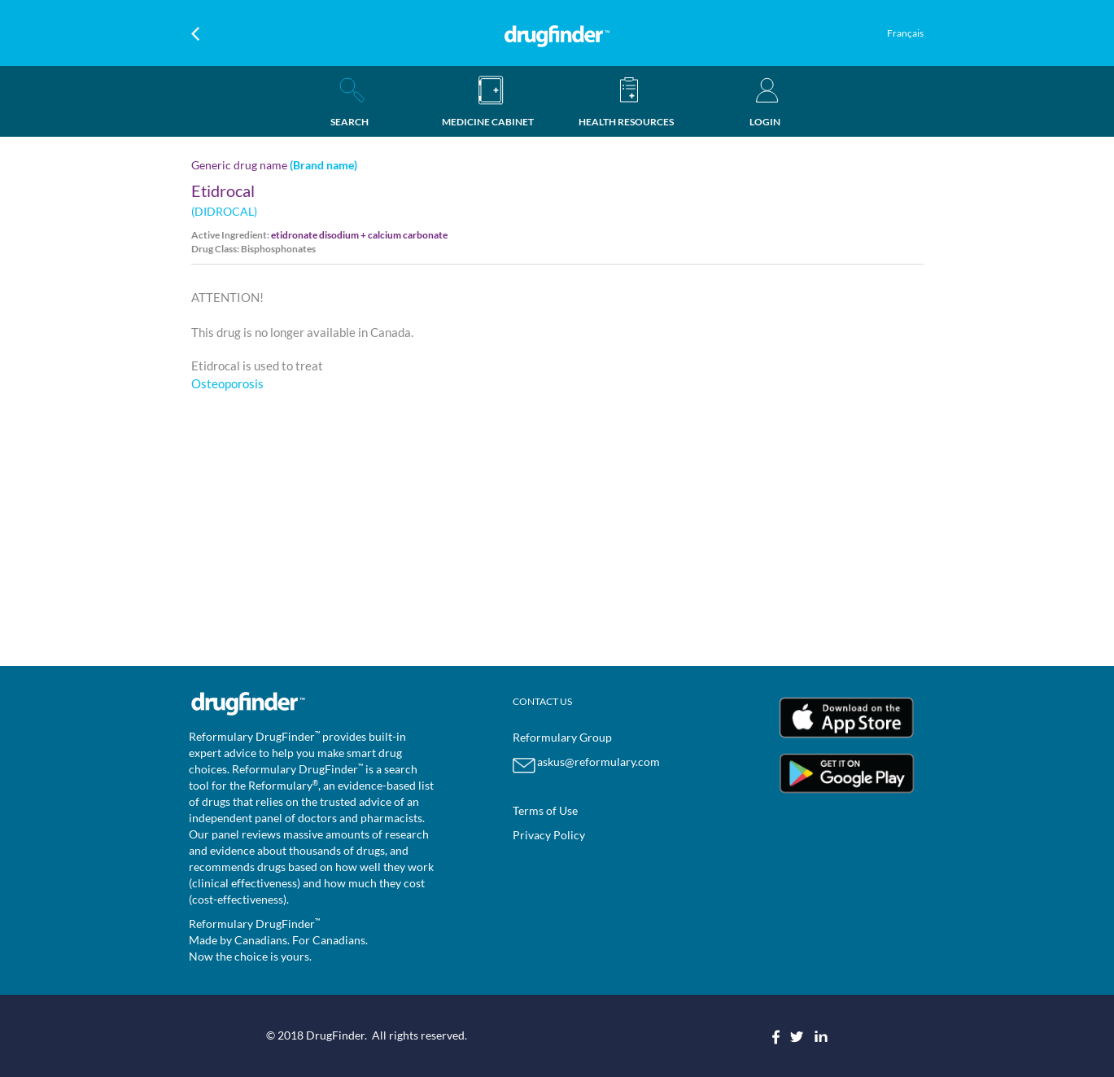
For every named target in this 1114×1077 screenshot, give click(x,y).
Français (905, 33)
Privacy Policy (549, 835)
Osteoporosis (227, 383)
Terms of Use (545, 810)
